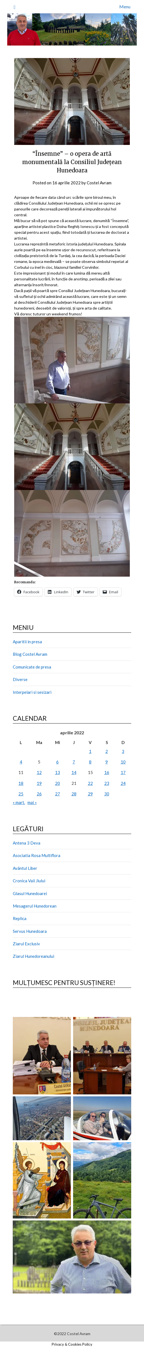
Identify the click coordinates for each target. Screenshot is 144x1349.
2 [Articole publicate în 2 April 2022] (106, 751)
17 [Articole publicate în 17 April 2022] (123, 772)
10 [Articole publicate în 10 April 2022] (123, 761)
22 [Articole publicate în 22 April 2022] (90, 783)
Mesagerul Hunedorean (34, 905)
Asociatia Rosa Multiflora (36, 855)
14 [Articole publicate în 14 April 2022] (73, 772)
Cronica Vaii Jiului (29, 880)
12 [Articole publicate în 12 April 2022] (39, 772)
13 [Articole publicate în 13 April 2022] (57, 772)
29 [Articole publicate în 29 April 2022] (90, 793)
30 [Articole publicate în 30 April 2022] (106, 793)
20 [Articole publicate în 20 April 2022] (57, 783)
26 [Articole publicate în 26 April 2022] (39, 793)
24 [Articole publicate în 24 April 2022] (123, 783)
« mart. (19, 802)
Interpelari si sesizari (32, 692)
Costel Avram (99, 182)
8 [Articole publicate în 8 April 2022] (90, 761)
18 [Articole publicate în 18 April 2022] (20, 783)
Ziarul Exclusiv (26, 943)
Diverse (20, 679)
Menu (124, 6)
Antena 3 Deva (26, 842)
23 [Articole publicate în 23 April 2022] (106, 783)
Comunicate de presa (32, 666)
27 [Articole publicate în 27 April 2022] (57, 793)
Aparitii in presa (27, 641)
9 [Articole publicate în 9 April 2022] (106, 761)
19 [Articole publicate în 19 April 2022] (39, 783)
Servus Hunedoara (30, 931)
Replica (19, 918)
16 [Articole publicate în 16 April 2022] (106, 772)
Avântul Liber (25, 868)
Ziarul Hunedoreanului (33, 956)
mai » (32, 802)
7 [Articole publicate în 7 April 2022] (74, 761)
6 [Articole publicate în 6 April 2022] (57, 761)
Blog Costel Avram (30, 654)
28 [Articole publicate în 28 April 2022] (73, 793)
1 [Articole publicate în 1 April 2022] (90, 751)
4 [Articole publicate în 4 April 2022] (21, 761)
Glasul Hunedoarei (30, 893)
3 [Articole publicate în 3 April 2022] (123, 751)
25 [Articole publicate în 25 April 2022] (20, 793)
